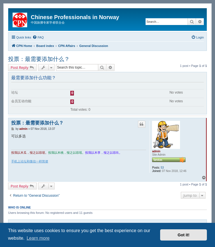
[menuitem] (38, 37)
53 (162, 167)
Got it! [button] (184, 235)
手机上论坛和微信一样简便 (29, 161)
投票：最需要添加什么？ (39, 59)
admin (156, 151)
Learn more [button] (38, 238)
